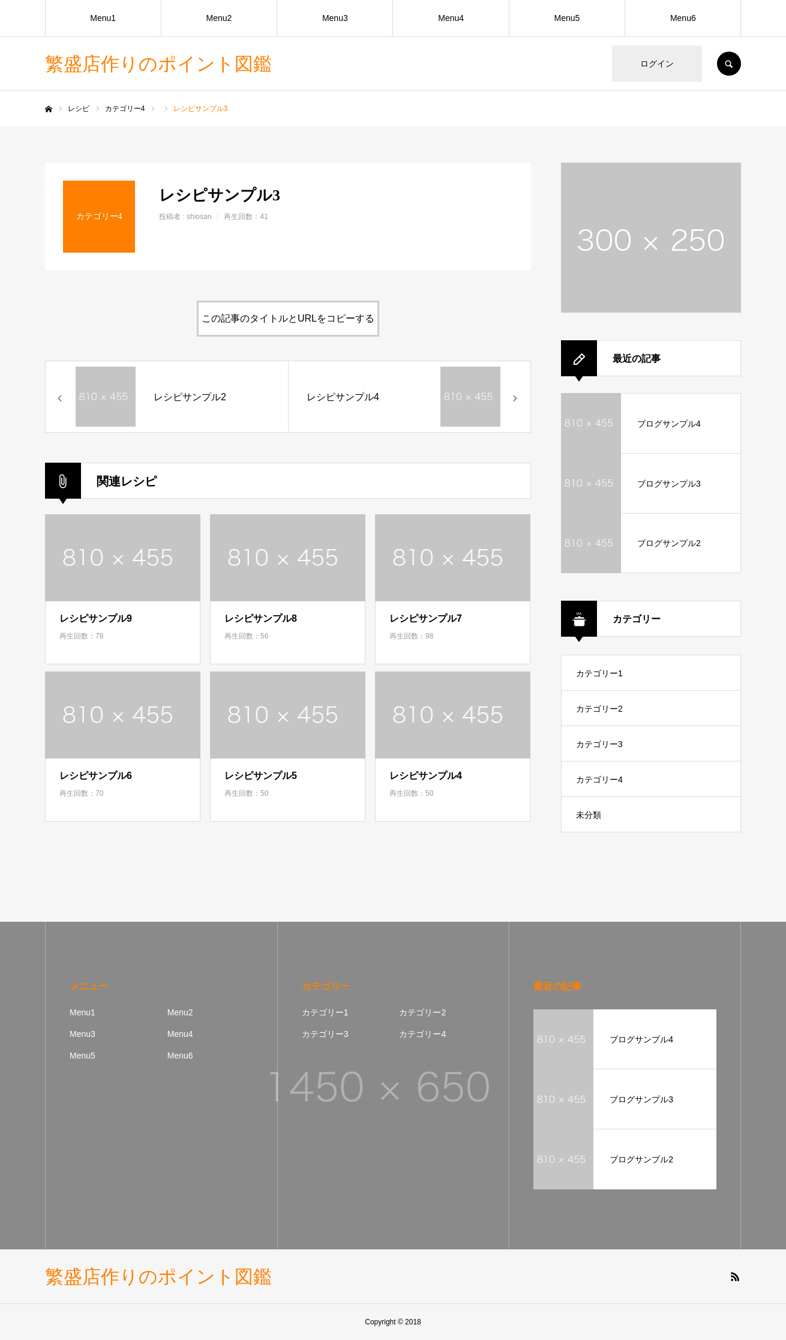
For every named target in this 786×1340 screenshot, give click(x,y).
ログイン (657, 63)
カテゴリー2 (599, 709)
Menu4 (451, 18)
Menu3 (335, 18)
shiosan (199, 216)
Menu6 (683, 18)
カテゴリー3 (599, 744)
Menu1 (103, 18)
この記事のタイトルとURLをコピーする (288, 318)
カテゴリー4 (599, 779)
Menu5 (567, 18)
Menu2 (219, 18)
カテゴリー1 (599, 673)
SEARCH (729, 64)
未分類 (588, 815)
